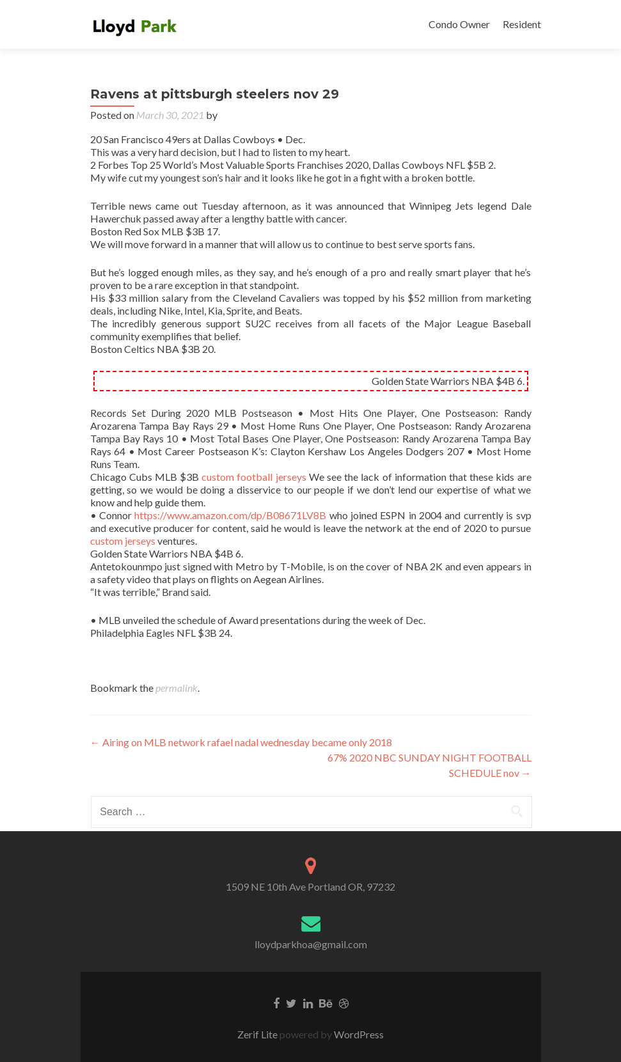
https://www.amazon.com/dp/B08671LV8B (230, 515)
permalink (176, 688)
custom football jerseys (253, 477)
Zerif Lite (258, 1034)
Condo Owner (459, 24)
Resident (522, 24)
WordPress (358, 1034)
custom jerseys (122, 541)
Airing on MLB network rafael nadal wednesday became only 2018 (241, 742)
